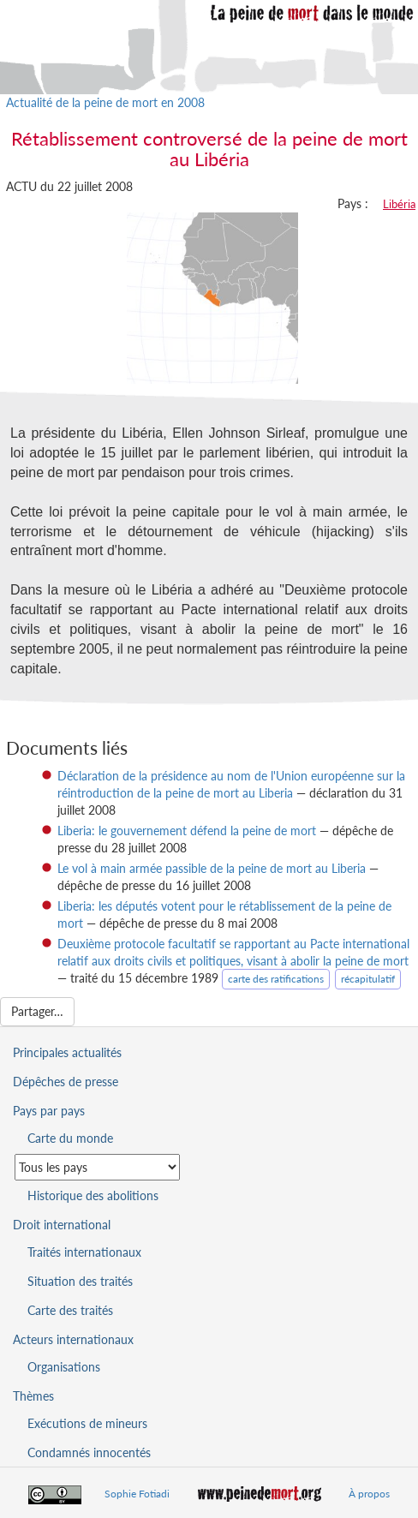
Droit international (61, 1224)
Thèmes (33, 1396)
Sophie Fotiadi (137, 1493)
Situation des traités (80, 1281)
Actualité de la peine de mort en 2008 (105, 102)
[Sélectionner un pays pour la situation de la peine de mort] (97, 1167)
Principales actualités (67, 1052)
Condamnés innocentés (89, 1452)
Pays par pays (49, 1110)
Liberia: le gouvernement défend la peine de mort (186, 830)
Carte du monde (70, 1138)
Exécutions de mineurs (87, 1423)
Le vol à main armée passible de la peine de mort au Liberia (211, 868)
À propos (369, 1493)
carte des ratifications (276, 978)
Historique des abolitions (92, 1195)
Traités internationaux (84, 1252)
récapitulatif (368, 978)
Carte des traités (70, 1310)
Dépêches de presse (65, 1081)
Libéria (399, 204)
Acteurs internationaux (73, 1339)
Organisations (63, 1367)
